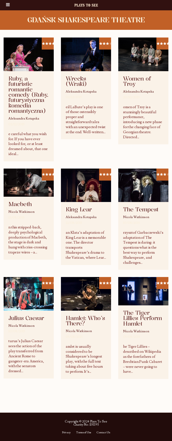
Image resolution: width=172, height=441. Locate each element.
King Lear (79, 209)
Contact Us (103, 432)
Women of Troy (137, 81)
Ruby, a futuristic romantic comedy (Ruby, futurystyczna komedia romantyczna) (28, 94)
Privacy (66, 432)
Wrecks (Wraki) (76, 81)
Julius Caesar (26, 318)
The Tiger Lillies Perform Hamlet (142, 318)
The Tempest (141, 209)
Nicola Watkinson (21, 212)
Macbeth (20, 204)
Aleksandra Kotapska (23, 118)
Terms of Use (83, 432)
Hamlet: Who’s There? (85, 321)
